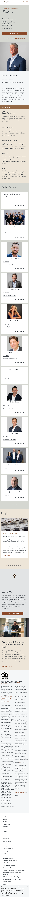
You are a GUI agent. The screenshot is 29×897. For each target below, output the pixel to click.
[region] (14, 578)
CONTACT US (14, 33)
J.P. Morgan (6, 851)
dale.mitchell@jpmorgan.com (9, 295)
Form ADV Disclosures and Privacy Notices (14, 870)
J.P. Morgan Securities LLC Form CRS (6, 697)
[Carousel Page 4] (12, 565)
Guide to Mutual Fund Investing (11, 877)
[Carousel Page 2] (8, 565)
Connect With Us (7, 841)
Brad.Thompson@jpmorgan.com (10, 232)
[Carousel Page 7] (18, 565)
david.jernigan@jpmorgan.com (12, 82)
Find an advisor (13, 613)
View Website (19, 205)
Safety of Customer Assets (10, 863)
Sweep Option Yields (8, 867)
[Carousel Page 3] (10, 565)
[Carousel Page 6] (16, 565)
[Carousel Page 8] (20, 565)
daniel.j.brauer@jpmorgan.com (10, 358)
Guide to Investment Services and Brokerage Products (6, 700)
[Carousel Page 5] (14, 565)
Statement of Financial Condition (11, 860)
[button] (27, 886)
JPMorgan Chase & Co (8, 848)
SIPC (25, 762)
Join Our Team (6, 834)
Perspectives (6, 824)
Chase (4, 853)
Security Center (7, 881)
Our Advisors (6, 821)
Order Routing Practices (9, 865)
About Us (5, 826)
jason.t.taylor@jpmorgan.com (9, 264)
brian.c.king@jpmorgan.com (9, 439)
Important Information (20, 792)
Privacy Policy (5, 895)
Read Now (6, 555)
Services (5, 819)
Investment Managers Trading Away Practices (12, 873)
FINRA (20, 762)
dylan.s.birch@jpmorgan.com (9, 408)
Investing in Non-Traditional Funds (12, 879)
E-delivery (5, 884)
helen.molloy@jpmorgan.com (9, 326)
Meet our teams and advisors (14, 38)
